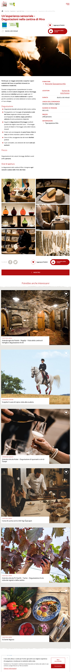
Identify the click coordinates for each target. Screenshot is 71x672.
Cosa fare (7, 11)
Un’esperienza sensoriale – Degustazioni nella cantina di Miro (40, 11)
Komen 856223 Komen (65, 92)
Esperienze (12, 11)
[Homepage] (4, 4)
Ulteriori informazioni (10, 668)
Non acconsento (58, 660)
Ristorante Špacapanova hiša (55, 83)
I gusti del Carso (20, 11)
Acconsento (58, 666)
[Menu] (68, 4)
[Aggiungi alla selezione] (56, 25)
